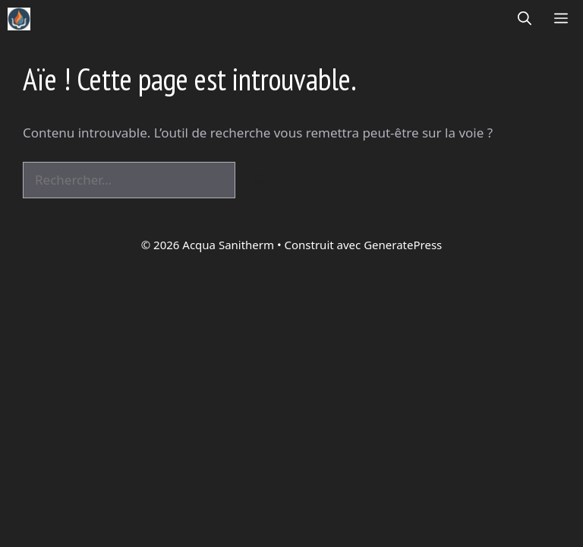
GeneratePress (403, 244)
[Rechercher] (260, 180)
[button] (524, 19)
